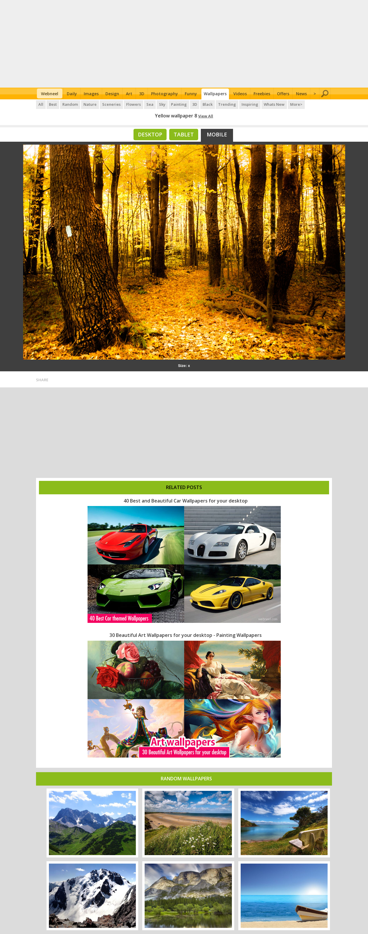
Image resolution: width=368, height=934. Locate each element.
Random (70, 104)
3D (141, 93)
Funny (191, 93)
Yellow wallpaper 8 (176, 115)
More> (296, 104)
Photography (164, 93)
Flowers (133, 104)
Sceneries (111, 104)
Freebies (262, 93)
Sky (162, 104)
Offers (283, 93)
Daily (72, 93)
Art (129, 93)
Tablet (184, 134)
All (40, 104)
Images (91, 93)
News (301, 93)
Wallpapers (215, 93)
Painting (179, 104)
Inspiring (250, 104)
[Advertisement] (184, 44)
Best (53, 104)
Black (208, 104)
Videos (240, 93)
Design (112, 93)
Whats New (274, 104)
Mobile (217, 134)
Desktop (150, 134)
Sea (149, 104)
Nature (90, 104)
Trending (227, 104)
